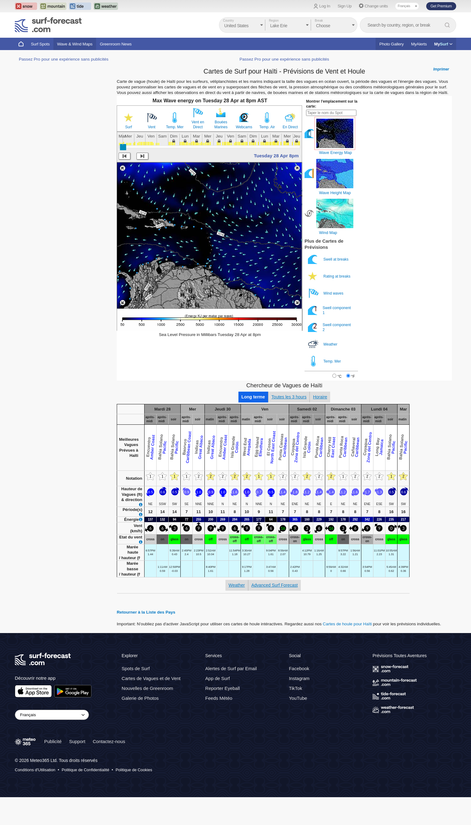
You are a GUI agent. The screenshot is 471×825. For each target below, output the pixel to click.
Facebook (299, 668)
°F (353, 376)
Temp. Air (267, 127)
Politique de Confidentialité (85, 770)
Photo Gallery (391, 44)
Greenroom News (116, 44)
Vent (151, 127)
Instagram (299, 678)
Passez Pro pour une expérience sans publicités (63, 59)
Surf (128, 127)
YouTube (298, 698)
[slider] (123, 147)
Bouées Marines (221, 124)
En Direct (290, 127)
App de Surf (217, 678)
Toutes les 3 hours (289, 396)
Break (319, 20)
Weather (323, 344)
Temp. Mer (175, 127)
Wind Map (328, 232)
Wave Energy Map (335, 152)
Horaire (320, 396)
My (443, 44)
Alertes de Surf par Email (231, 668)
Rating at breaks (329, 276)
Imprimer (441, 69)
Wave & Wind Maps (75, 44)
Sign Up (345, 6)
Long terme (253, 396)
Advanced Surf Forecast (274, 585)
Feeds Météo (219, 698)
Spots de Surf (136, 668)
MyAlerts (419, 44)
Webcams (244, 127)
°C (339, 376)
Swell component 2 (329, 327)
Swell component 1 (329, 310)
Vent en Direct (197, 124)
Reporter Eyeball (222, 688)
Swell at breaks (329, 259)
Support (77, 741)
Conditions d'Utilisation (35, 770)
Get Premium (441, 6)
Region (274, 20)
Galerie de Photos (140, 698)
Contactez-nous (109, 741)
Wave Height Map (335, 192)
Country (228, 20)
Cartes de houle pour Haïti (347, 624)
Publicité (53, 741)
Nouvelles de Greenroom (147, 688)
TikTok (295, 688)
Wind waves (326, 293)
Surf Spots (40, 44)
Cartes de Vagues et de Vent (151, 678)
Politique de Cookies (134, 770)
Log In (324, 6)
